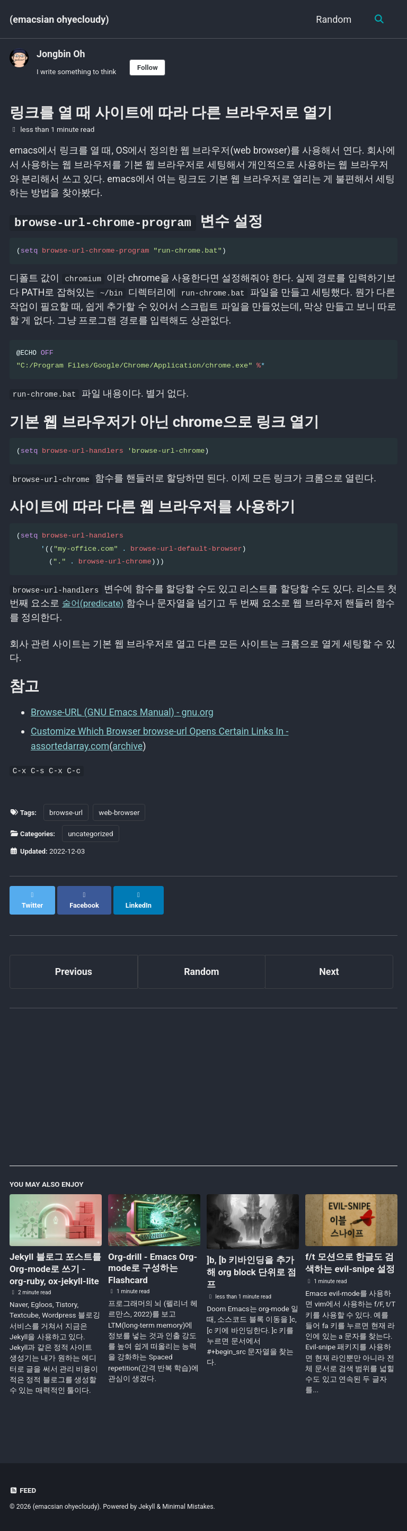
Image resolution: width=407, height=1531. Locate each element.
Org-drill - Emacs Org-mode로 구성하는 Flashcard (150, 1266)
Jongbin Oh (61, 53)
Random (332, 19)
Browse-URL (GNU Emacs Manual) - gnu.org (123, 720)
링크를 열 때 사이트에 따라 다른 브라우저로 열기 (171, 113)
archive (128, 753)
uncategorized (92, 840)
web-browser (120, 819)
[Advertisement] (203, 1089)
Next (329, 968)
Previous (73, 968)
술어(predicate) (106, 610)
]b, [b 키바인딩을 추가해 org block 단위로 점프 (248, 1270)
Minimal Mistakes (189, 1507)
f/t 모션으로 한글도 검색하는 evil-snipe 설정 (346, 1267)
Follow (148, 67)
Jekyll (147, 1507)
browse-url (67, 819)
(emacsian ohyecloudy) (59, 19)
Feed (23, 1491)
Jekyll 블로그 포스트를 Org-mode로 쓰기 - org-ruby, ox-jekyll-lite (53, 1272)
